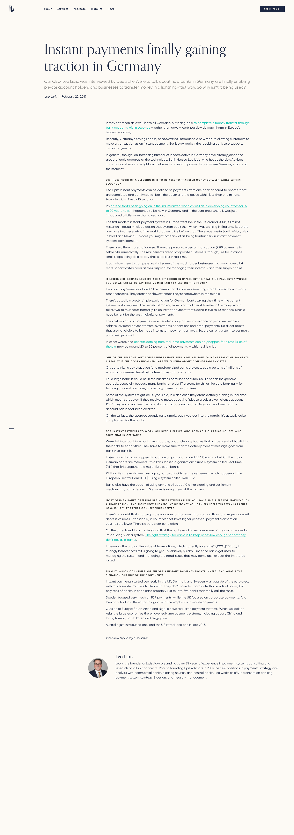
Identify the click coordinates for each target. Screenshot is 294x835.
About (48, 9)
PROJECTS (80, 9)
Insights (96, 9)
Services (63, 9)
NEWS (111, 9)
